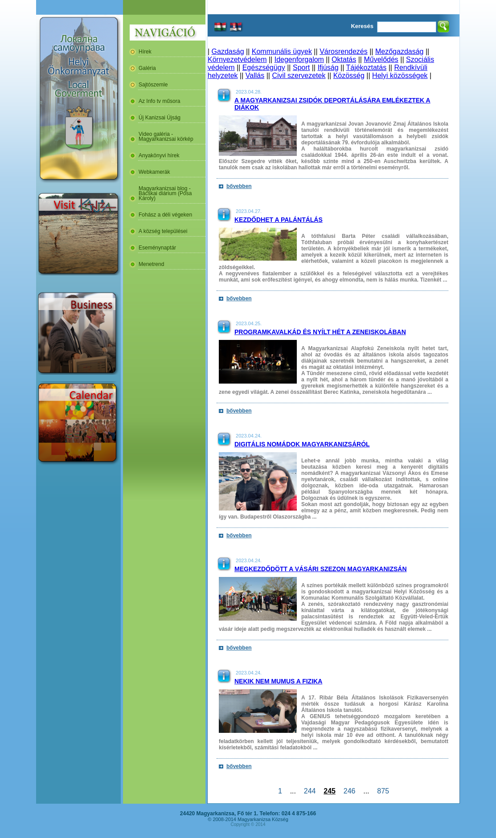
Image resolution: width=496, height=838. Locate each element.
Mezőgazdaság (399, 51)
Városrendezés (344, 51)
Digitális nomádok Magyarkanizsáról (302, 444)
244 (310, 791)
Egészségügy (263, 67)
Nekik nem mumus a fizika (278, 681)
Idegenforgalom (299, 59)
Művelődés (381, 59)
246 (349, 791)
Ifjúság (327, 67)
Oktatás (344, 59)
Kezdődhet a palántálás (278, 219)
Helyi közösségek (400, 75)
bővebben (239, 186)
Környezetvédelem (237, 59)
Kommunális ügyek (282, 51)
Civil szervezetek (298, 75)
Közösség (349, 75)
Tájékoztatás (366, 67)
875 (383, 791)
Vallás (255, 75)
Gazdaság (228, 51)
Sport (301, 67)
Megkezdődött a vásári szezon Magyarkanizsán (320, 568)
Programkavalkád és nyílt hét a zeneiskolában (320, 331)
